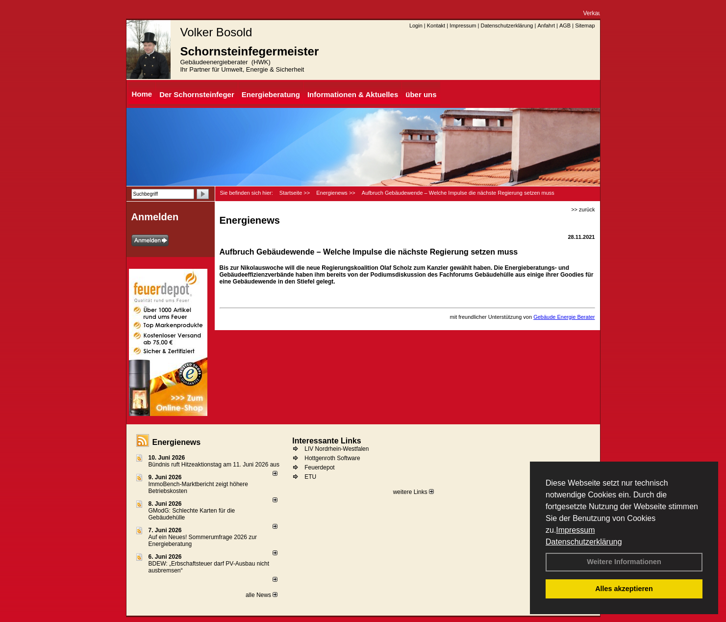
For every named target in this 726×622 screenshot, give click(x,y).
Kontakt (436, 25)
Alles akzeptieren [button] (624, 589)
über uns (420, 94)
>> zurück (583, 209)
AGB (565, 25)
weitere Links (413, 492)
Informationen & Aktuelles (352, 94)
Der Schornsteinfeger (196, 94)
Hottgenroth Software (332, 458)
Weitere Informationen (624, 562)
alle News (261, 595)
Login (416, 25)
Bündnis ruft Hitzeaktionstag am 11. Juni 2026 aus (214, 464)
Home (142, 94)
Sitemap (585, 25)
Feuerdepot (319, 467)
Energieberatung (271, 94)
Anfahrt (545, 25)
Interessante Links (326, 441)
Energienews (176, 442)
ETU (310, 476)
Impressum (575, 530)
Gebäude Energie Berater (564, 317)
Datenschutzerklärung (584, 542)
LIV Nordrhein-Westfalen (336, 448)
